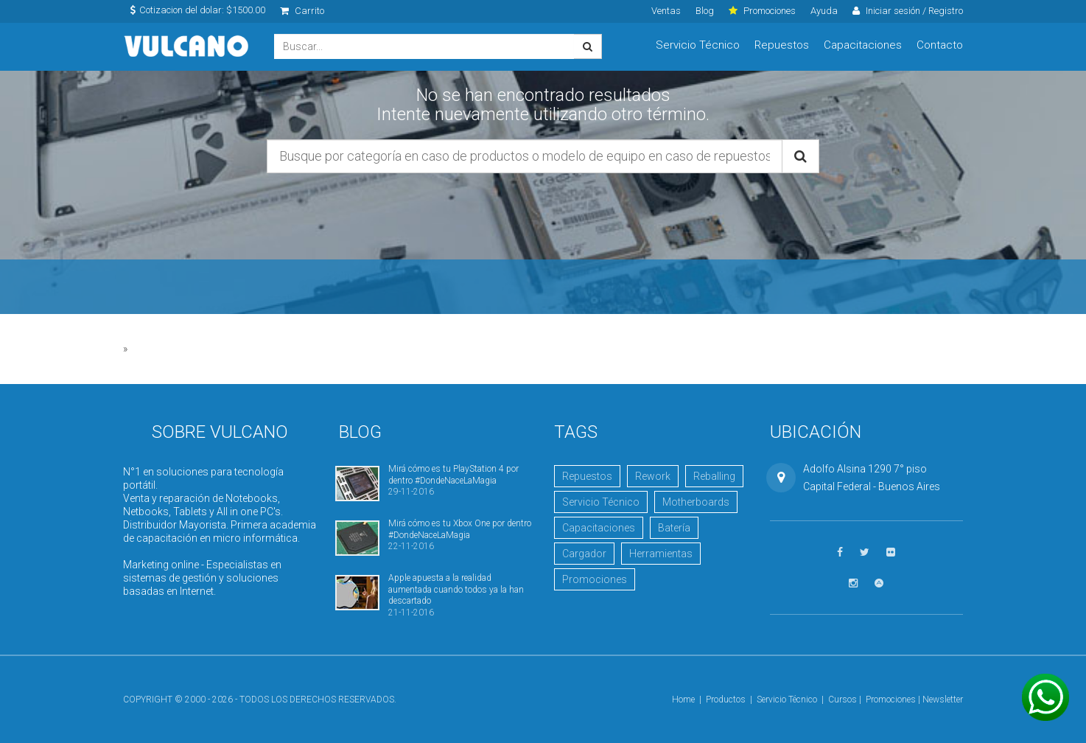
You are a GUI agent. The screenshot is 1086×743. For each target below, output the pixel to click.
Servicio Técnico (698, 45)
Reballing (714, 476)
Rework (652, 476)
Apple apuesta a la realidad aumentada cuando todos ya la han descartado (456, 589)
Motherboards (695, 502)
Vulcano (187, 47)
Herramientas (661, 553)
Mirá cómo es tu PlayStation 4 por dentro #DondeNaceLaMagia (453, 474)
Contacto (940, 45)
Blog (705, 10)
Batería (674, 528)
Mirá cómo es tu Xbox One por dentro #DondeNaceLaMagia (459, 529)
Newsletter (942, 699)
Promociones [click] (762, 10)
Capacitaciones (863, 45)
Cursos (842, 699)
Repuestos (781, 45)
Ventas (666, 10)
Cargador (584, 553)
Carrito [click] (302, 10)
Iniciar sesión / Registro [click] (907, 10)
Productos (726, 699)
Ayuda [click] (824, 10)
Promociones (594, 579)
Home (683, 699)
